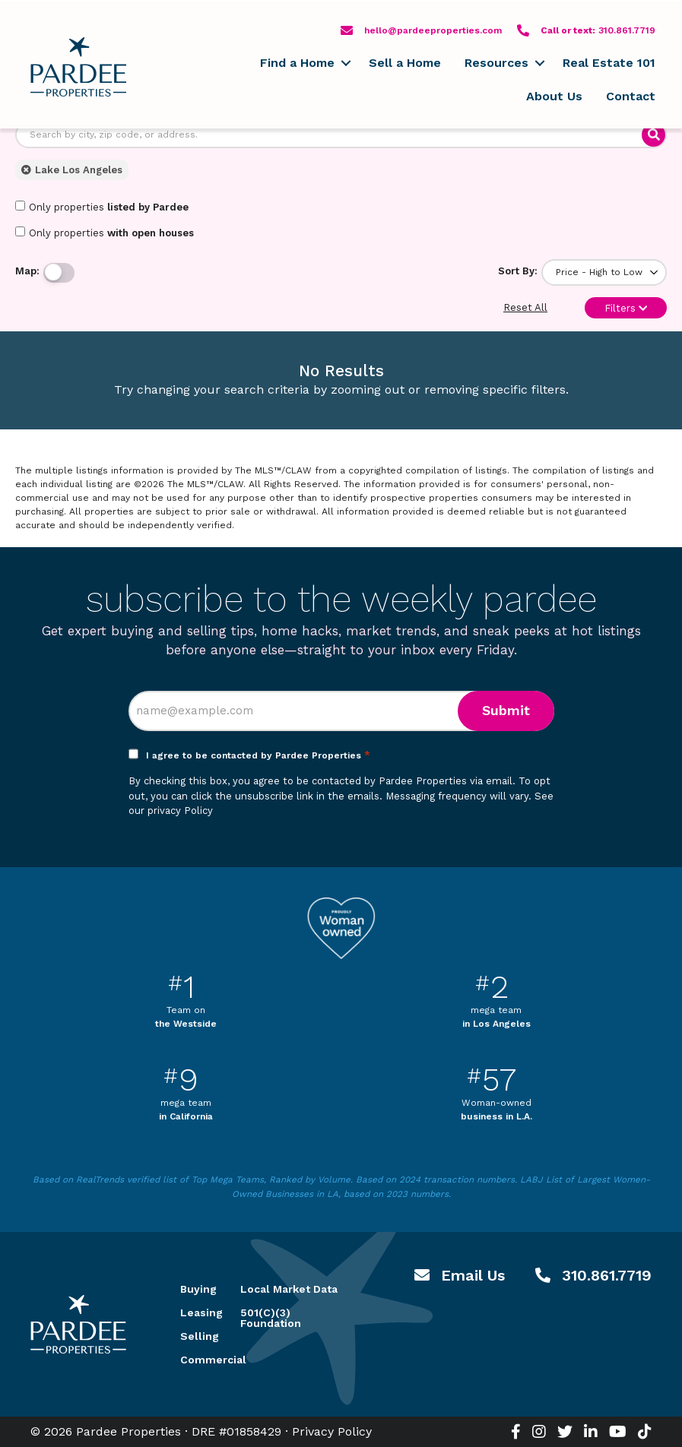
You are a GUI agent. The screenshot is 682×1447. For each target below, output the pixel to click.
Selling (192, 1336)
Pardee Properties (78, 67)
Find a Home (297, 62)
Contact (630, 96)
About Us (554, 96)
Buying (192, 1289)
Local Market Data (289, 1289)
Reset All (525, 307)
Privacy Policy (332, 1431)
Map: (27, 271)
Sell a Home (405, 62)
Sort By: (518, 271)
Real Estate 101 (609, 62)
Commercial (192, 1360)
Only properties (102, 207)
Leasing (192, 1312)
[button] (346, 63)
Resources (496, 62)
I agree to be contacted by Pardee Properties (258, 755)
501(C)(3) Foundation (270, 1317)
